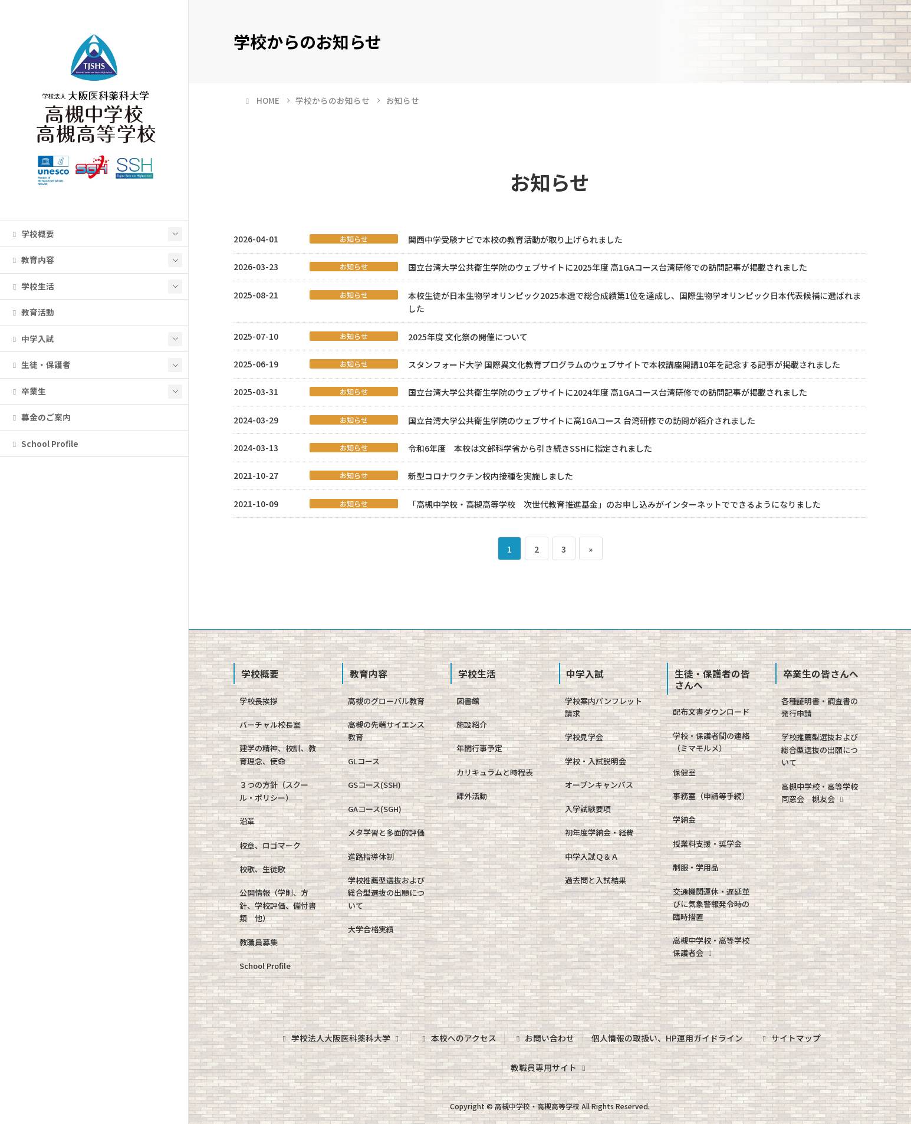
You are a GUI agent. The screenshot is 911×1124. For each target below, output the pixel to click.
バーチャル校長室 (270, 724)
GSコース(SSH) (374, 784)
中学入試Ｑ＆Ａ (592, 856)
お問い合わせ (543, 1038)
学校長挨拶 (258, 700)
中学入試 (31, 338)
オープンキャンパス (599, 784)
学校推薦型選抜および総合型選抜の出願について (386, 893)
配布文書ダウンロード (711, 711)
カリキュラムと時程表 (494, 772)
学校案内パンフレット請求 (603, 707)
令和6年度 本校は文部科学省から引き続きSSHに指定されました (530, 448)
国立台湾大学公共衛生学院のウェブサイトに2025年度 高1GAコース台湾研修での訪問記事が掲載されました (607, 267)
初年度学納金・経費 (599, 832)
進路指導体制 (371, 856)
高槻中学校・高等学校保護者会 (711, 946)
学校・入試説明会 (595, 761)
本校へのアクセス (457, 1038)
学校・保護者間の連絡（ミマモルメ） (711, 742)
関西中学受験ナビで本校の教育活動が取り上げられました (515, 239)
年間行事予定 (479, 748)
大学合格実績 (371, 929)
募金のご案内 (40, 417)
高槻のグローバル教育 (386, 700)
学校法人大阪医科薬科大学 (340, 1038)
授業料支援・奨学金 (707, 843)
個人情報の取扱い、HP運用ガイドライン (667, 1038)
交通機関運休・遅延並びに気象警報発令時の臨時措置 (711, 904)
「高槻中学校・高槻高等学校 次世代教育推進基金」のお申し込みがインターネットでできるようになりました (614, 504)
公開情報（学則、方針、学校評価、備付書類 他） (277, 905)
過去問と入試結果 (595, 880)
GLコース (364, 761)
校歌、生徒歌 (262, 869)
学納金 (684, 819)
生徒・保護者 (40, 364)
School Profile (43, 443)
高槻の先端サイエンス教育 (386, 730)
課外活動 (471, 795)
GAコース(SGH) (375, 808)
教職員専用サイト (549, 1067)
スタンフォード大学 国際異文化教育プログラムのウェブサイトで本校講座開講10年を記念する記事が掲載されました (624, 364)
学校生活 (31, 286)
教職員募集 (258, 942)
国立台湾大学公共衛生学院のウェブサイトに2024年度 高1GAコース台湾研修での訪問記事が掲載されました (607, 392)
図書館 (467, 700)
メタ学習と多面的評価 (386, 832)
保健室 (684, 772)
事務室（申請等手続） (711, 795)
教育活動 (31, 312)
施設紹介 (471, 724)
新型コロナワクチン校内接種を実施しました (490, 476)
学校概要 (31, 233)
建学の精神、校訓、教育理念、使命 (277, 754)
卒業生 (27, 391)
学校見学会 (584, 736)
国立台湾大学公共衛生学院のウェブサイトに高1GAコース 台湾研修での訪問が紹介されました (581, 420)
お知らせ (354, 239)
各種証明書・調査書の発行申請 (819, 707)
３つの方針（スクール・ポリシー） (273, 791)
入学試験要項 (588, 808)
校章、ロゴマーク (270, 845)
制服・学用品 (696, 867)
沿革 (247, 821)
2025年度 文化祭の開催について (468, 337)
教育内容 (31, 259)
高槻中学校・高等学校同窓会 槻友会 (819, 792)
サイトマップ (790, 1038)
